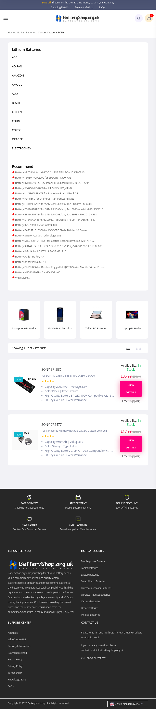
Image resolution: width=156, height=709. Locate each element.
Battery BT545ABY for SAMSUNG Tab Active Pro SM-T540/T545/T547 (55, 219)
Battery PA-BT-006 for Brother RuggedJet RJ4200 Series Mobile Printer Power (60, 267)
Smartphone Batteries (23, 328)
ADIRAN (17, 66)
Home (11, 32)
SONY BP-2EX (51, 369)
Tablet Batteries (89, 568)
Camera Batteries (90, 601)
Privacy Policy (15, 666)
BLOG (90, 658)
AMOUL (17, 84)
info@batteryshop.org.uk (109, 650)
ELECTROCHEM (21, 148)
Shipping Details (60, 7)
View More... (22, 277)
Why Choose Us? (17, 639)
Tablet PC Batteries (96, 328)
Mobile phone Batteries (93, 561)
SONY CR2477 (51, 424)
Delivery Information (19, 646)
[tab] (127, 348)
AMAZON (18, 75)
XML (83, 658)
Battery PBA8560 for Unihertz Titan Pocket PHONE (44, 198)
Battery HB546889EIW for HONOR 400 (37, 272)
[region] (78, 103)
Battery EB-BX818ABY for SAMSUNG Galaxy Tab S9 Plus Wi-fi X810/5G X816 (59, 209)
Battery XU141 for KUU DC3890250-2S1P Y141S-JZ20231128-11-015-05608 (58, 246)
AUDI (15, 94)
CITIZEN (17, 112)
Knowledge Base (17, 679)
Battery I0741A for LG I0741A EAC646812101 (41, 251)
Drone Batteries (89, 608)
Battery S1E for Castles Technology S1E (38, 235)
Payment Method (84, 7)
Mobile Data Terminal (60, 328)
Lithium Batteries (26, 32)
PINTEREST (99, 658)
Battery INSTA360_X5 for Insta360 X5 (36, 225)
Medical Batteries (90, 614)
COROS (16, 130)
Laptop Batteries (132, 328)
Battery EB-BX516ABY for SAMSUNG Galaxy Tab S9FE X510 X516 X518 (56, 214)
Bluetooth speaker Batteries (96, 588)
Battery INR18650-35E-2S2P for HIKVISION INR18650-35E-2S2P (52, 183)
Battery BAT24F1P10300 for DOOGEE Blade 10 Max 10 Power (51, 230)
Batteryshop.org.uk (38, 703)
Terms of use (15, 673)
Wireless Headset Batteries (95, 594)
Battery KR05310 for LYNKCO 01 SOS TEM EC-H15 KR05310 (49, 172)
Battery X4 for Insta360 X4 (30, 262)
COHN (16, 121)
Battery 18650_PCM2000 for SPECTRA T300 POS (43, 177)
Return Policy (15, 659)
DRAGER (17, 139)
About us (13, 632)
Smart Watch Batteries (93, 581)
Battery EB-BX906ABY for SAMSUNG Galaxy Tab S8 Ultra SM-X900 (53, 204)
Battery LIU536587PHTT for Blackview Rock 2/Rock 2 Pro (48, 193)
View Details (131, 388)
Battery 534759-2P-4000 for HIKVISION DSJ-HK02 (43, 188)
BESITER (17, 103)
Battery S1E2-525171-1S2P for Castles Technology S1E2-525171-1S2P (55, 241)
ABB (14, 57)
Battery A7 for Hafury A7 (29, 256)
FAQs (102, 7)
